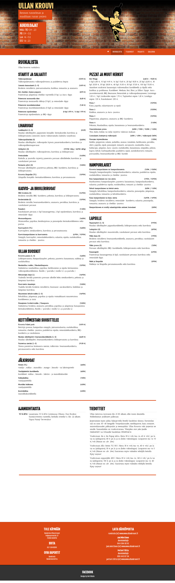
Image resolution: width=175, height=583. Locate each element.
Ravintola (52, 557)
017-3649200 (52, 547)
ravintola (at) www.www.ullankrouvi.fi (123, 533)
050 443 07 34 (123, 556)
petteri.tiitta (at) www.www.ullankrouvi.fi (123, 559)
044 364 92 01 (123, 543)
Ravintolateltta (52, 559)
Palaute (141, 52)
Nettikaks (91, 576)
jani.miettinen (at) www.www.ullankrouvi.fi (123, 546)
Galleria (151, 52)
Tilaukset (130, 52)
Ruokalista (117, 52)
